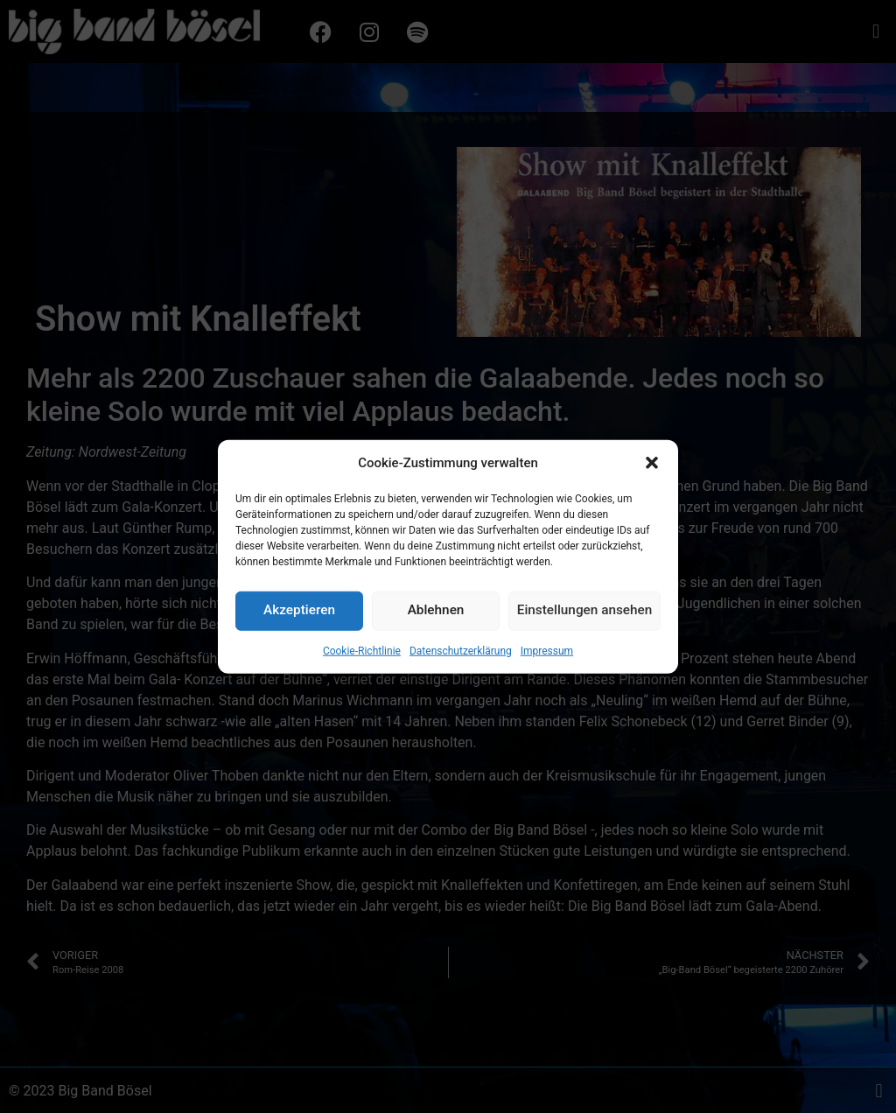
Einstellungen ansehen (585, 744)
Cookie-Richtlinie (362, 783)
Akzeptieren (299, 744)
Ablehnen (436, 744)
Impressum (547, 783)
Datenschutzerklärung (461, 783)
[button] (652, 596)
